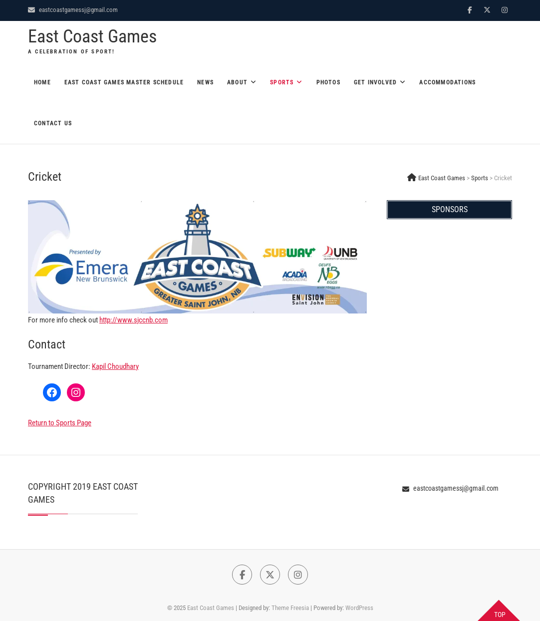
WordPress (359, 608)
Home (42, 82)
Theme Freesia (290, 608)
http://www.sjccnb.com (133, 319)
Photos (328, 82)
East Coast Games (92, 36)
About (237, 82)
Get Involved (375, 82)
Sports (281, 82)
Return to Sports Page (59, 422)
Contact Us (53, 123)
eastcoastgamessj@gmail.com (73, 9)
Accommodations (447, 82)
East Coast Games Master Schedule (124, 82)
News (205, 82)
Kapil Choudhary (115, 366)
